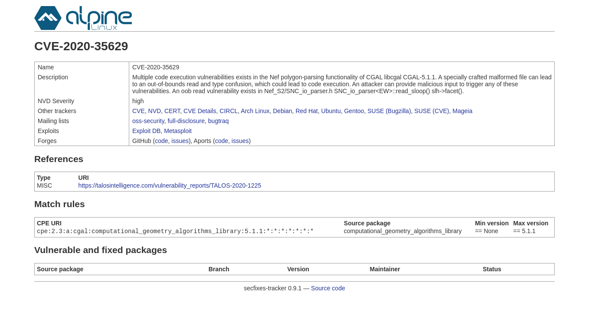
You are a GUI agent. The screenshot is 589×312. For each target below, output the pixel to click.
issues (180, 140)
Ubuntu (331, 110)
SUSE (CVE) (431, 110)
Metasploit (178, 130)
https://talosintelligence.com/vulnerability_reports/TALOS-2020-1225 (170, 185)
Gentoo (354, 110)
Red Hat (306, 110)
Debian (282, 110)
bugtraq (218, 120)
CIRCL (228, 110)
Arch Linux (255, 110)
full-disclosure (186, 120)
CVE (138, 110)
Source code (328, 289)
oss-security (148, 120)
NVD (154, 110)
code (161, 140)
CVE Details (199, 110)
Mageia (462, 110)
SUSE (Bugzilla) (389, 110)
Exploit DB (146, 130)
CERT (172, 110)
